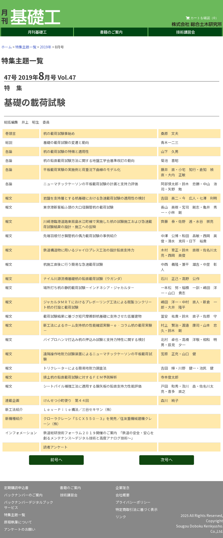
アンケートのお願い (19, 529)
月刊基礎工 (37, 32)
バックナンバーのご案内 (23, 494)
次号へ (167, 460)
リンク (121, 516)
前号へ (56, 460)
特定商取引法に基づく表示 (137, 509)
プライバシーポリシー (133, 502)
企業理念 (123, 487)
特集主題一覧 (25, 46)
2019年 (45, 46)
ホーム (6, 46)
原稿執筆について (18, 521)
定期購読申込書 (16, 487)
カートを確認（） (202, 18)
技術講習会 (185, 32)
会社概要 (123, 494)
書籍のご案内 (111, 32)
